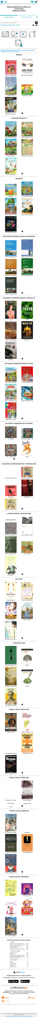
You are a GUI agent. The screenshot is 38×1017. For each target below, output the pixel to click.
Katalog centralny (8, 17)
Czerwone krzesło (13, 964)
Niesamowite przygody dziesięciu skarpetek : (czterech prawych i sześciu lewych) (24, 956)
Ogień (11, 961)
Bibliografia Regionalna (26, 17)
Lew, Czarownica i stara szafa (15, 946)
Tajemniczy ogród (13, 966)
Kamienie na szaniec (13, 947)
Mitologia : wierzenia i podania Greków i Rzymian (18, 943)
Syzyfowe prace (13, 962)
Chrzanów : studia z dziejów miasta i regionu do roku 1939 (20, 948)
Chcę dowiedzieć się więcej (12, 1016)
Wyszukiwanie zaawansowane (7, 25)
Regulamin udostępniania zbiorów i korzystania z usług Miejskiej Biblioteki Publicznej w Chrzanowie (18, 51)
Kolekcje (18, 25)
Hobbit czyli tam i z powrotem (15, 957)
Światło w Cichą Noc (13, 952)
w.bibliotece (7, 992)
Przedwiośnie (12, 965)
